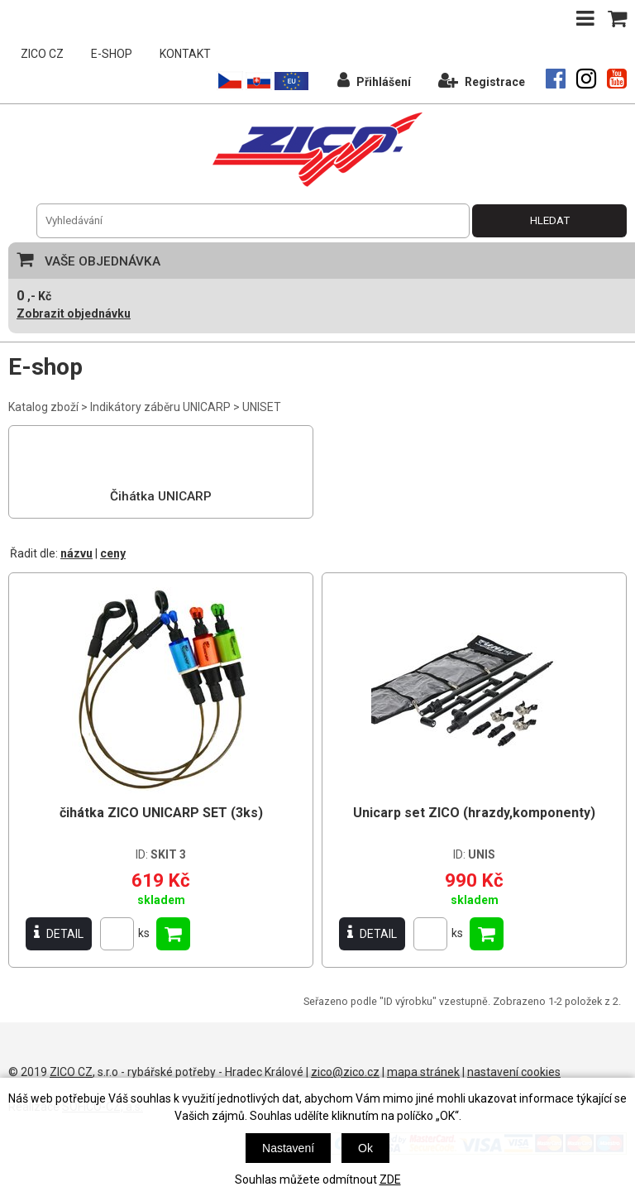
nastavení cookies (514, 1072)
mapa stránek (423, 1072)
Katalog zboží (43, 407)
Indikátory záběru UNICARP (160, 407)
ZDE (390, 1179)
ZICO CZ (42, 53)
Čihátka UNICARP (161, 496)
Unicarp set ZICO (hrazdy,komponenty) (474, 813)
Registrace (481, 80)
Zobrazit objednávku (74, 313)
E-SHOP (111, 53)
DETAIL (59, 933)
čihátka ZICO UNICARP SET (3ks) (161, 813)
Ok (365, 1148)
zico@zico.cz (345, 1072)
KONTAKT (185, 53)
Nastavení (288, 1148)
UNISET (261, 407)
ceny (113, 553)
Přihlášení (374, 80)
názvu (76, 553)
